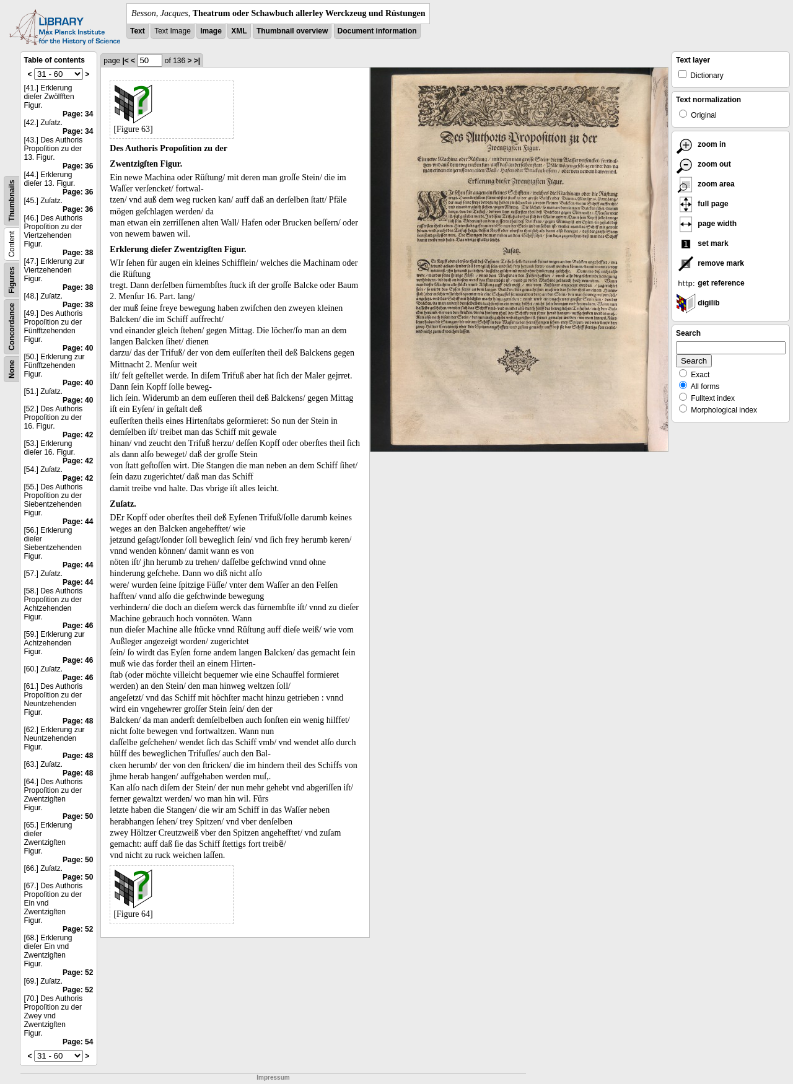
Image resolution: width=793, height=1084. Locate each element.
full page (702, 203)
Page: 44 (78, 521)
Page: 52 (78, 929)
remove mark (710, 263)
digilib (698, 303)
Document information (377, 31)
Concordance (11, 327)
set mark (702, 243)
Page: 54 (78, 1042)
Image (211, 31)
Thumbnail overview (292, 31)
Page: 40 (78, 348)
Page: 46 (78, 625)
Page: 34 (78, 114)
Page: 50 (78, 816)
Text (137, 31)
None (11, 369)
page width (706, 223)
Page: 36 (78, 166)
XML (239, 31)
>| (197, 60)
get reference (710, 283)
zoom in (701, 144)
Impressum (272, 1077)
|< (125, 60)
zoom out (703, 164)
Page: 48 (78, 721)
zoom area (705, 184)
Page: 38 (78, 252)
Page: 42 (78, 435)
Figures (11, 279)
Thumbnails (11, 200)
